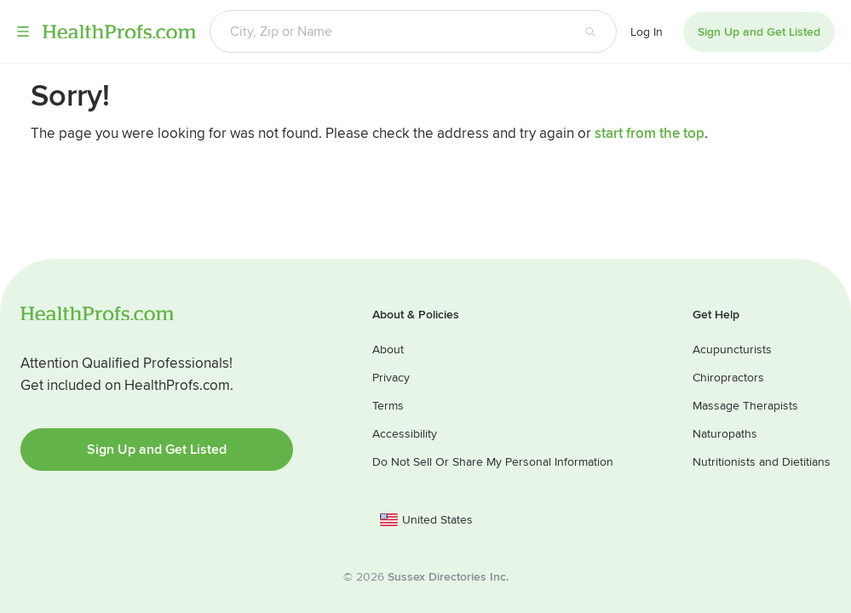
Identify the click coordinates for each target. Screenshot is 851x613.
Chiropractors (728, 377)
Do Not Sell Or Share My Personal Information (492, 462)
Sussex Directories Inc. (448, 577)
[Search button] (590, 31)
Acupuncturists (732, 349)
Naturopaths (725, 434)
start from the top (649, 133)
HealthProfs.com (119, 31)
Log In (646, 32)
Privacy (391, 377)
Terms (388, 405)
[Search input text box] (387, 31)
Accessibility (404, 434)
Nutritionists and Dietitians (762, 462)
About (388, 349)
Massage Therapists (745, 405)
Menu (23, 31)
